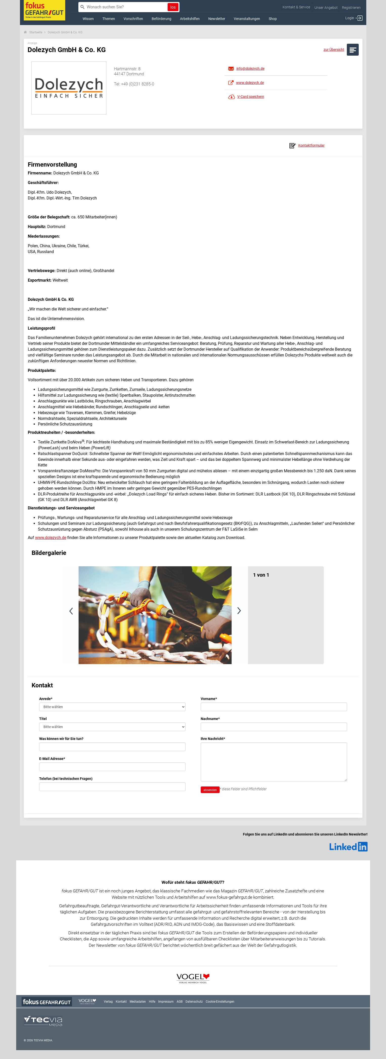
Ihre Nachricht (213, 739)
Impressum (166, 1001)
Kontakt (121, 1001)
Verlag (108, 1001)
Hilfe (152, 1001)
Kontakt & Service (296, 7)
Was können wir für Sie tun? (61, 739)
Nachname (210, 719)
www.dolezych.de (50, 537)
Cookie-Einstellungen (220, 1001)
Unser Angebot (326, 8)
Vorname (209, 699)
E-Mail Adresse (52, 759)
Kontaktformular (307, 145)
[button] (81, 615)
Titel (43, 719)
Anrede (45, 699)
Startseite (35, 32)
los (173, 7)
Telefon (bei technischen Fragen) (66, 779)
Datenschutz (194, 1001)
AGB (180, 1001)
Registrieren (351, 8)
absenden (210, 790)
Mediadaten (138, 1001)
